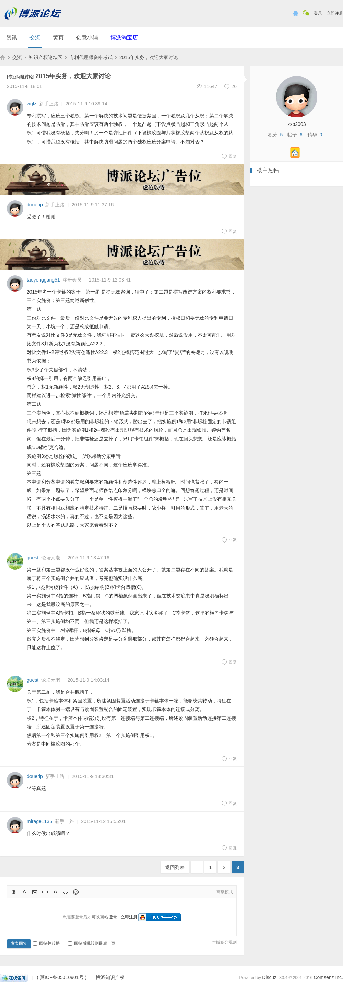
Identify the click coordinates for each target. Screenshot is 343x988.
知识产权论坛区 (45, 57)
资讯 (11, 37)
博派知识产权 (2, 57)
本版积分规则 (224, 942)
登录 (318, 13)
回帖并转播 (46, 943)
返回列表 (175, 867)
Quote (55, 892)
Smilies (75, 892)
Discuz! (270, 977)
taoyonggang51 (43, 280)
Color (24, 892)
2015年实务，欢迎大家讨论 (148, 57)
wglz (31, 103)
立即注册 (335, 13)
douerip (35, 204)
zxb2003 (297, 124)
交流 (34, 37)
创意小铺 (87, 37)
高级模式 (224, 892)
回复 (229, 156)
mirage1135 (39, 821)
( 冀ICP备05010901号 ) (61, 977)
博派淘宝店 (124, 37)
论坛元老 (50, 557)
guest (32, 557)
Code (65, 892)
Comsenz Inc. (328, 977)
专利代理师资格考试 (91, 57)
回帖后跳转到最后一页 (91, 943)
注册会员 (72, 280)
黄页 (58, 37)
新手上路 (48, 103)
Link (45, 892)
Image (34, 892)
